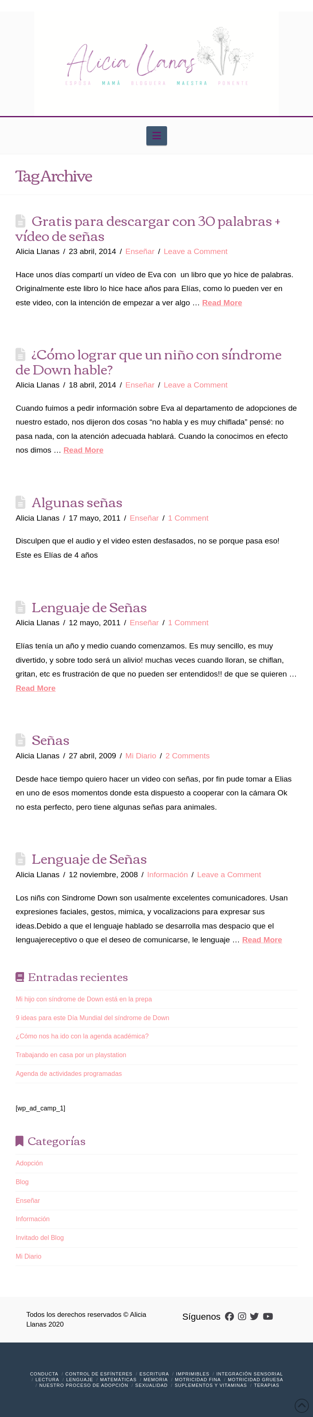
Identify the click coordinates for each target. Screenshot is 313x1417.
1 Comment (188, 518)
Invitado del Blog (39, 1237)
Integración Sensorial (249, 1373)
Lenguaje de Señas (89, 606)
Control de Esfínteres (98, 1373)
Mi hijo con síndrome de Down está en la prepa (83, 999)
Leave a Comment (196, 251)
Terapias (266, 1385)
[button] (156, 135)
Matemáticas (118, 1379)
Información (167, 874)
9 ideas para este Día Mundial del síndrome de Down (92, 1017)
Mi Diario (141, 755)
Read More (222, 302)
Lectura (47, 1379)
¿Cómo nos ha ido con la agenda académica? (81, 1036)
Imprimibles (192, 1373)
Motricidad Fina (198, 1379)
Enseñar (140, 251)
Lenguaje (79, 1379)
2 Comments (187, 755)
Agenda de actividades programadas (68, 1073)
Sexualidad (151, 1385)
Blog (22, 1181)
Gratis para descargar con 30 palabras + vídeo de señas (147, 227)
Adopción (29, 1163)
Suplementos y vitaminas (211, 1385)
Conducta (44, 1373)
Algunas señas (77, 501)
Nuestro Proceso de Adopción (83, 1385)
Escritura (154, 1373)
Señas (51, 739)
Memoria (155, 1379)
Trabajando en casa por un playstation (70, 1054)
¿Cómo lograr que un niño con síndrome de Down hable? (148, 361)
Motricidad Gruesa (255, 1379)
